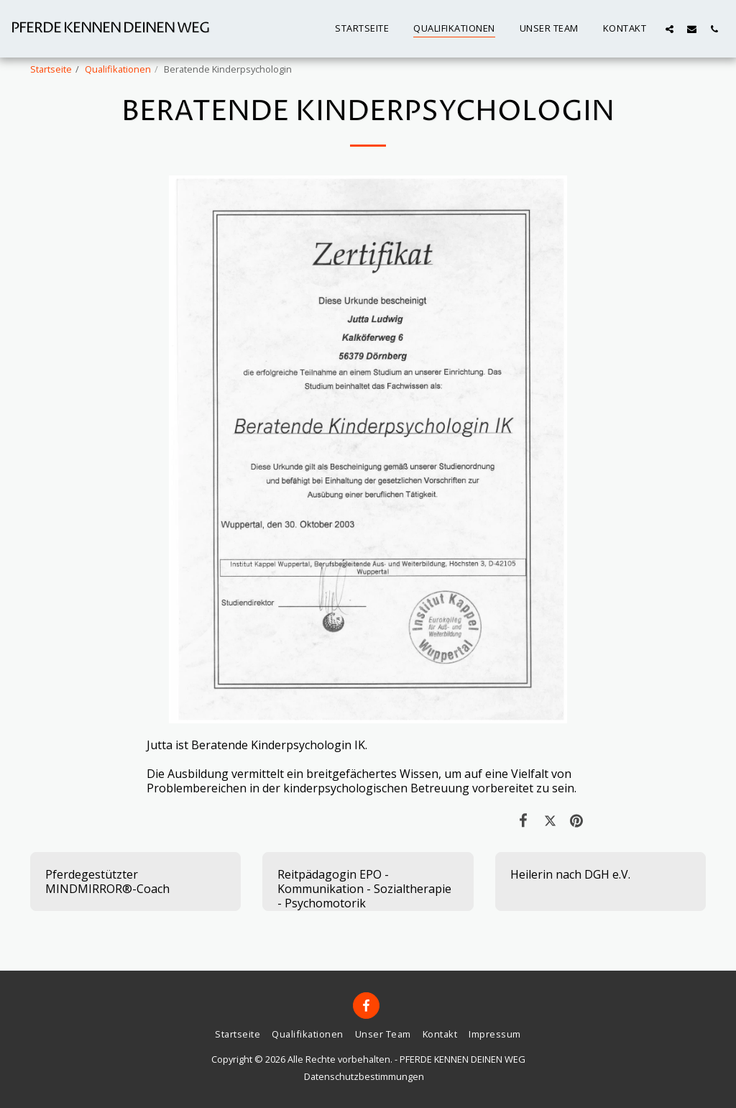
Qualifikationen (118, 69)
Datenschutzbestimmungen (364, 1076)
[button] (669, 29)
